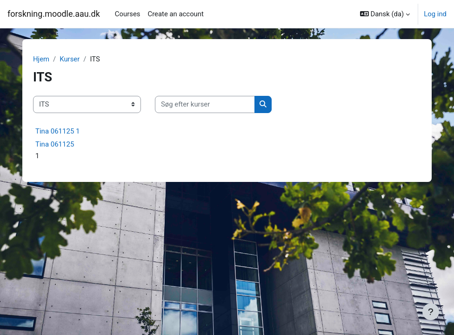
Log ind (435, 14)
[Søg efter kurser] (205, 104)
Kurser (70, 59)
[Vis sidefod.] (430, 311)
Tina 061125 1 (57, 131)
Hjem (41, 59)
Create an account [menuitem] (175, 14)
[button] (385, 14)
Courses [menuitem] (127, 14)
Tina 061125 (54, 144)
